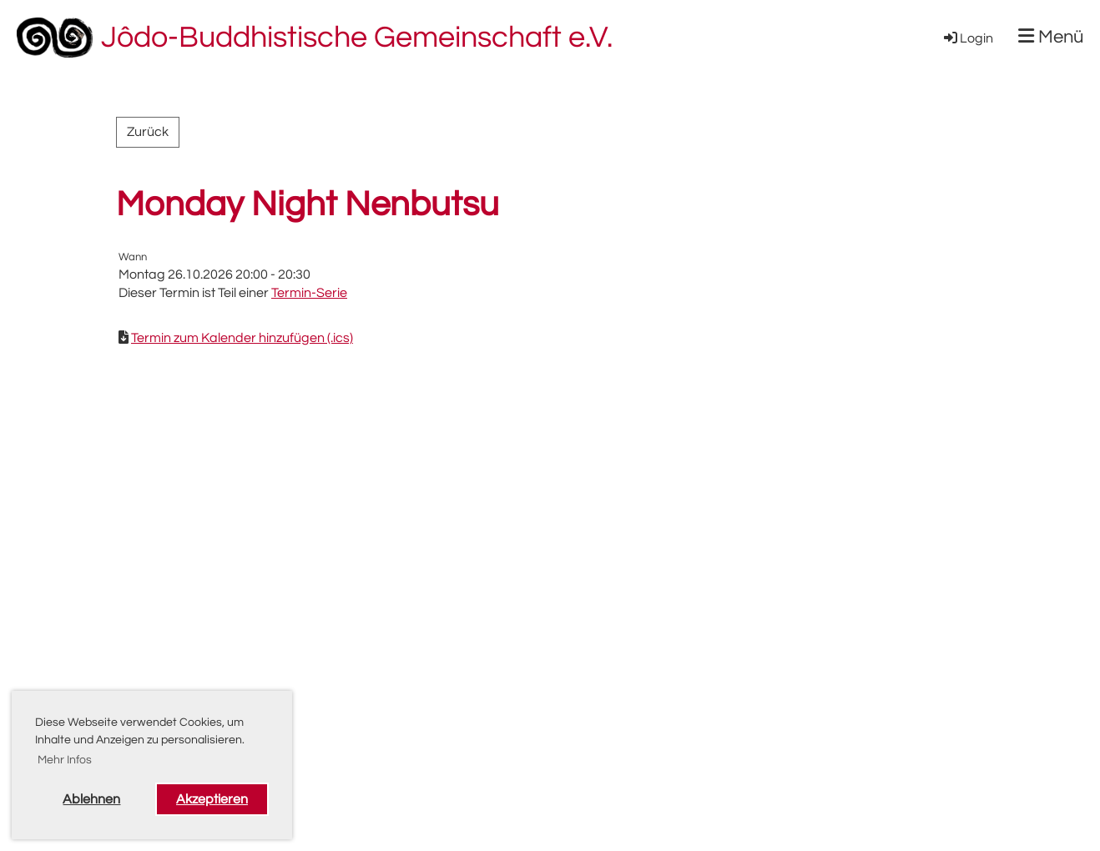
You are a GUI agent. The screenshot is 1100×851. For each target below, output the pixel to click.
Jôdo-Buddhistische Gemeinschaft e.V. (357, 37)
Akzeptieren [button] (212, 799)
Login (967, 38)
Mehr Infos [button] (65, 760)
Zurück (148, 131)
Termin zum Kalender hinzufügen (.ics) (242, 338)
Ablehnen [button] (91, 799)
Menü (1050, 37)
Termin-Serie (309, 293)
